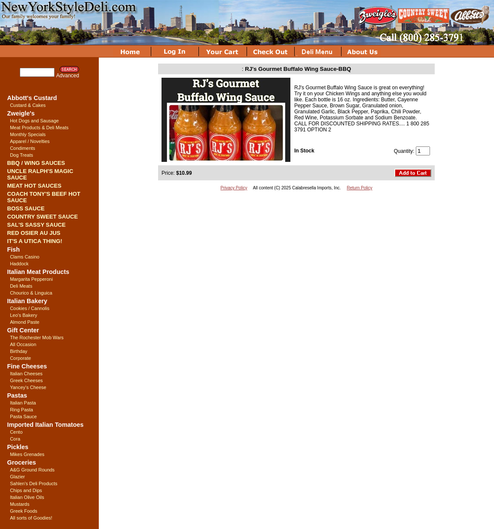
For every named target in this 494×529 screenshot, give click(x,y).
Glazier (17, 476)
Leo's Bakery (23, 315)
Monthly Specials (28, 134)
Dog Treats (21, 155)
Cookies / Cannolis (29, 308)
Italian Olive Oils (27, 497)
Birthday (18, 351)
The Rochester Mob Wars (37, 337)
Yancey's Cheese (28, 387)
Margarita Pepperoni (31, 279)
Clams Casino (24, 256)
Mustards (19, 504)
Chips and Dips (26, 490)
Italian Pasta (23, 402)
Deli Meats (21, 286)
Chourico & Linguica (31, 292)
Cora (15, 438)
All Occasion (23, 344)
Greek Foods (23, 511)
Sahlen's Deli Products (33, 483)
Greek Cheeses (26, 380)
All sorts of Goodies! (31, 517)
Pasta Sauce (23, 416)
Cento (16, 432)
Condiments (22, 148)
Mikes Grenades (27, 454)
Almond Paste (24, 322)
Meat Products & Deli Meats (39, 127)
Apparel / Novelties (29, 141)
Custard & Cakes (28, 105)
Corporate (20, 358)
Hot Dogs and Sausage (34, 120)
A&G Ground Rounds (32, 469)
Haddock (19, 263)
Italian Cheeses (26, 373)
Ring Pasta (21, 409)
